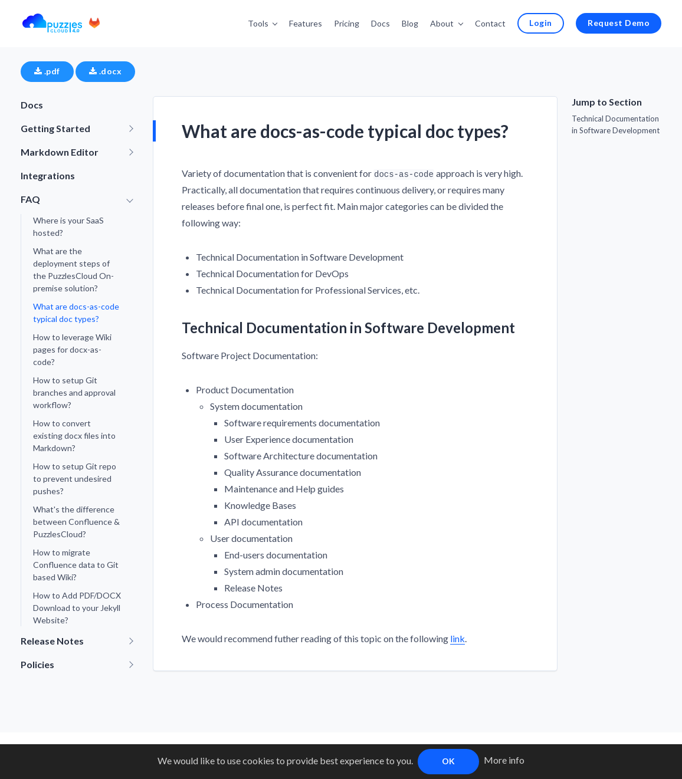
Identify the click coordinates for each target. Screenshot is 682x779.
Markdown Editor (60, 151)
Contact (492, 23)
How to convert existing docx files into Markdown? (74, 435)
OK (448, 761)
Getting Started (55, 127)
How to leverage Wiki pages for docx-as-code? (72, 348)
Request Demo (619, 22)
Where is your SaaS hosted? (68, 226)
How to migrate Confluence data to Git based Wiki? (76, 564)
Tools (260, 23)
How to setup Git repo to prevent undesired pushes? (74, 478)
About (444, 23)
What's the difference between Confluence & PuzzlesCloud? (76, 521)
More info (504, 759)
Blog (412, 23)
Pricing (349, 23)
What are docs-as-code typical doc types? (76, 312)
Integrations (48, 174)
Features (307, 23)
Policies (37, 663)
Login (541, 22)
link (457, 637)
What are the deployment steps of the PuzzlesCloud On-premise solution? (73, 268)
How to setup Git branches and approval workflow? (74, 391)
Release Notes (52, 640)
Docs (382, 23)
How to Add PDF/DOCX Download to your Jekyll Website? (77, 607)
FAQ (30, 198)
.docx (105, 70)
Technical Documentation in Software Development (616, 123)
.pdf (47, 70)
